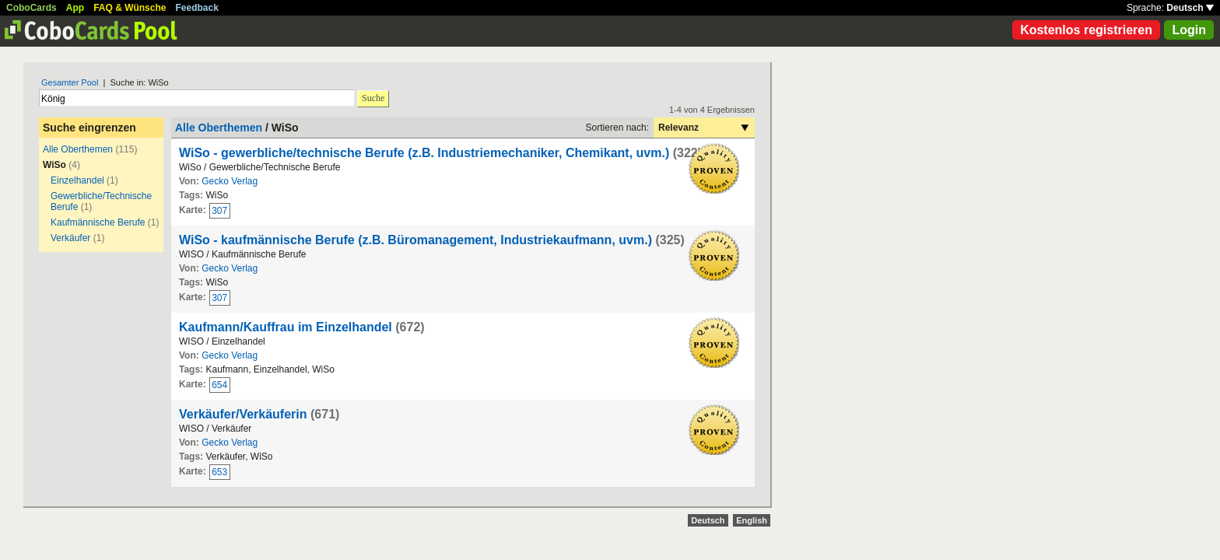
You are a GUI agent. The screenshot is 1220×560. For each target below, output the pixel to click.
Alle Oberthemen (78, 149)
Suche (373, 98)
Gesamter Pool (69, 82)
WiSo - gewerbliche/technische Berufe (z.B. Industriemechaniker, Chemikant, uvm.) (424, 152)
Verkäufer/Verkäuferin (243, 414)
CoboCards (31, 7)
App (75, 7)
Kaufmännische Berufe (98, 222)
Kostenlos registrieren (1086, 30)
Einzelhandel (77, 180)
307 (219, 210)
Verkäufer (70, 238)
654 (219, 385)
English (751, 520)
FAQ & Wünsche (129, 7)
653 (219, 472)
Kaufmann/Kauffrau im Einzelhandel (285, 327)
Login (1189, 30)
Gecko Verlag (230, 181)
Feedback (197, 7)
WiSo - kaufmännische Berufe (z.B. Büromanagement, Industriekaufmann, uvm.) (415, 240)
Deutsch (1190, 7)
